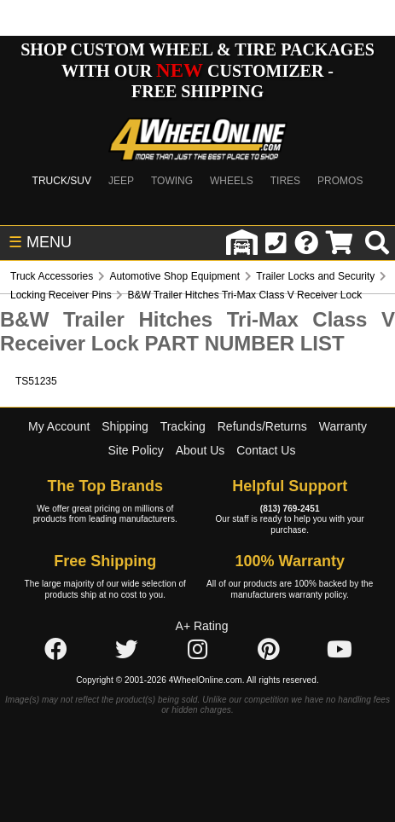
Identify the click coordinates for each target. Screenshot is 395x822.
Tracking (183, 426)
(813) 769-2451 (290, 508)
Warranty (343, 426)
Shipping (125, 426)
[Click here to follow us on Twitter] (126, 650)
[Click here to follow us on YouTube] (339, 650)
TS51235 (36, 381)
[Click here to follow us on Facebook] (55, 650)
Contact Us (265, 450)
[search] (377, 243)
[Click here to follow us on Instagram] (197, 650)
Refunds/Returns (262, 426)
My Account (59, 426)
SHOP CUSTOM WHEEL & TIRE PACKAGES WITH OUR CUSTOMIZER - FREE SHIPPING (197, 70)
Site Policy (136, 450)
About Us (200, 450)
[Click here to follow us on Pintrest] (269, 650)
